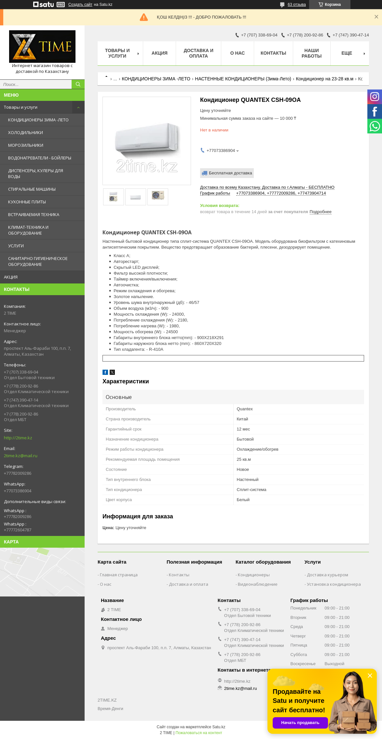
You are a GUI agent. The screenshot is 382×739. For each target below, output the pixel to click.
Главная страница (119, 575)
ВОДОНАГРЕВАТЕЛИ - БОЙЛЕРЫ (39, 158)
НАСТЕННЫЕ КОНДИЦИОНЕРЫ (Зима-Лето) (243, 78)
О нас (237, 53)
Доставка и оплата (198, 53)
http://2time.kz (18, 438)
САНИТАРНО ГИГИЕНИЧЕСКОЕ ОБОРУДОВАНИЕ (38, 261)
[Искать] (78, 84)
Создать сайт (80, 4)
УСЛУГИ (16, 246)
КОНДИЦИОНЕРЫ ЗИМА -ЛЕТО (38, 120)
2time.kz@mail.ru (20, 455)
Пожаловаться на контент (198, 733)
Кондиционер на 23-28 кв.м (324, 78)
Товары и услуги (20, 107)
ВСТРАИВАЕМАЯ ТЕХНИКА (33, 214)
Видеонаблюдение (258, 584)
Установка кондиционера (334, 584)
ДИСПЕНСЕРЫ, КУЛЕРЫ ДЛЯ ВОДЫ (35, 173)
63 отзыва (297, 4)
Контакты (273, 53)
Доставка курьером (327, 575)
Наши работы (311, 53)
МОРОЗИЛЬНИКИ (25, 145)
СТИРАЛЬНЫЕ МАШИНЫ (32, 189)
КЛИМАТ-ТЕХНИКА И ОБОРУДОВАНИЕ (28, 230)
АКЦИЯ (11, 277)
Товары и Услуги (117, 53)
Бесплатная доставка (230, 173)
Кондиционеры (254, 575)
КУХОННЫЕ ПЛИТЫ (27, 202)
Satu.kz (218, 727)
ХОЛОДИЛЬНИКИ (25, 132)
